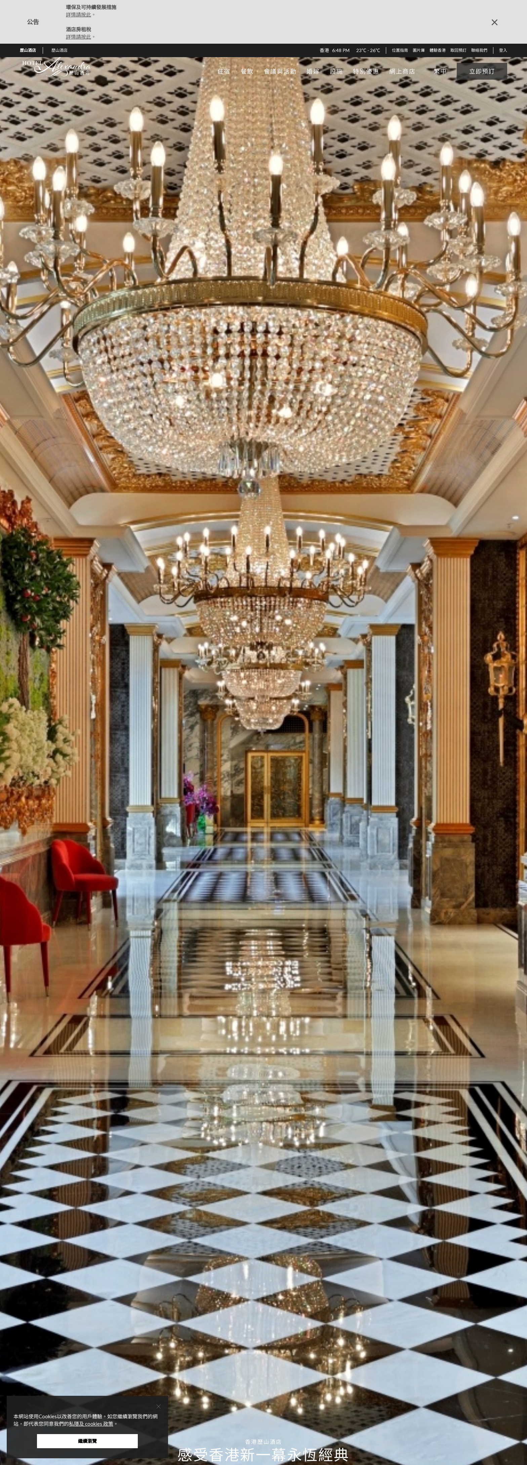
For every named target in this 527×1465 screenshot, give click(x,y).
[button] (62, 50)
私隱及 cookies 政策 (91, 1424)
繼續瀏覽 (87, 1441)
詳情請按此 (78, 14)
